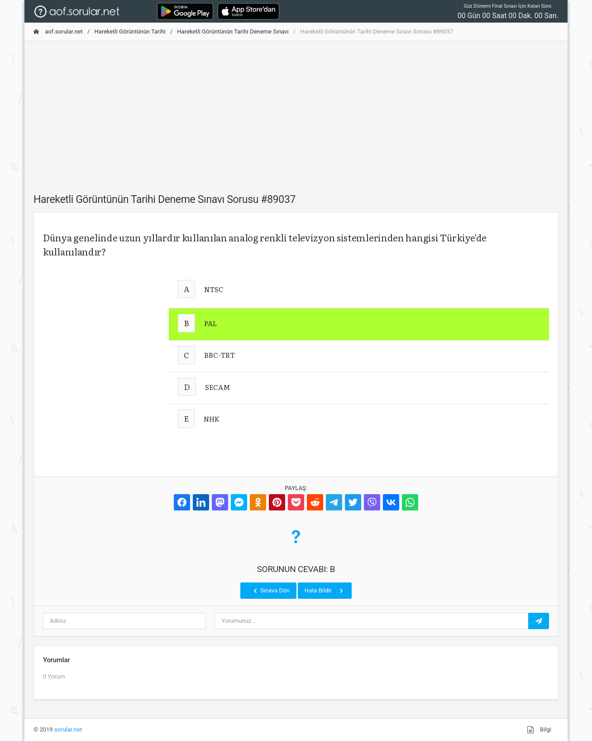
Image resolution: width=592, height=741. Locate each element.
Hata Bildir (325, 590)
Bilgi (539, 729)
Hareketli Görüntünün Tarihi (130, 31)
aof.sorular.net (58, 31)
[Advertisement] (296, 111)
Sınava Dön (271, 590)
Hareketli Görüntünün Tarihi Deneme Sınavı (232, 31)
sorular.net (68, 729)
